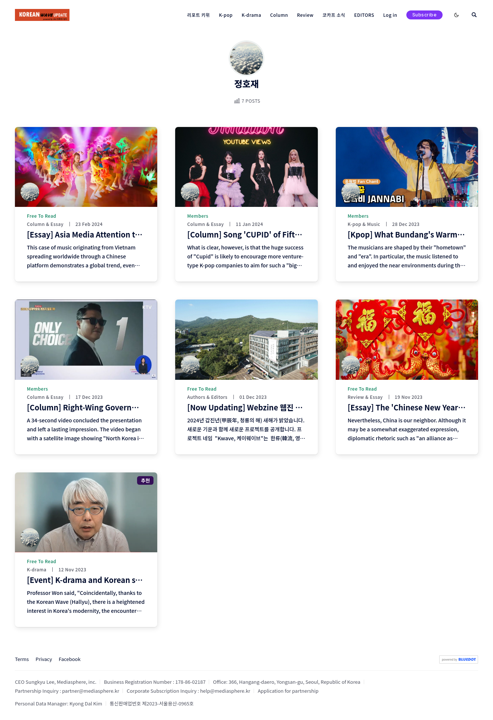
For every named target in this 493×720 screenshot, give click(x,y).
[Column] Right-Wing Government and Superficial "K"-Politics (140, 407)
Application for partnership (288, 690)
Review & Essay (365, 397)
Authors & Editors (207, 397)
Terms (22, 658)
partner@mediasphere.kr (90, 690)
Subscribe (424, 15)
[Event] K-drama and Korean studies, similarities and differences (144, 579)
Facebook (69, 658)
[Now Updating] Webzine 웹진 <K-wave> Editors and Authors (296, 407)
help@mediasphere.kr (225, 690)
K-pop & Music (364, 224)
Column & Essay (45, 224)
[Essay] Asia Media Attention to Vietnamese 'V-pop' (119, 234)
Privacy (43, 658)
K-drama (36, 569)
